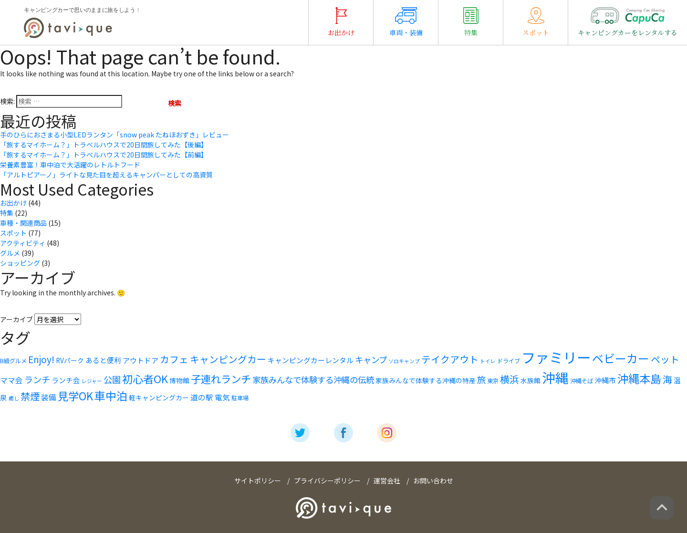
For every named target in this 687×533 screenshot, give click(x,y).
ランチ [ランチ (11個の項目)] (37, 379)
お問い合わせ (433, 480)
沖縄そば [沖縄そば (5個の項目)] (581, 380)
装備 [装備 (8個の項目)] (48, 397)
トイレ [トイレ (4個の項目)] (488, 361)
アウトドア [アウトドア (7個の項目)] (140, 360)
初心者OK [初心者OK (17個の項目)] (145, 378)
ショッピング (20, 263)
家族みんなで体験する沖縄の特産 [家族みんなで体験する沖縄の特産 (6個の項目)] (425, 380)
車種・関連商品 (23, 223)
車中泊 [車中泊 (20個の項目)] (110, 395)
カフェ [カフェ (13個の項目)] (174, 359)
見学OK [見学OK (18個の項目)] (75, 395)
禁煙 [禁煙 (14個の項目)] (30, 396)
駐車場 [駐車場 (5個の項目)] (240, 398)
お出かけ (341, 22)
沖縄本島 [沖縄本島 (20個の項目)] (639, 378)
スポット (536, 22)
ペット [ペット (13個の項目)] (665, 359)
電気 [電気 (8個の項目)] (222, 397)
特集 (471, 22)
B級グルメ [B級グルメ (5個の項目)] (13, 360)
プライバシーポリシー (327, 480)
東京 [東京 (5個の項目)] (493, 380)
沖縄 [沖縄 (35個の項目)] (555, 377)
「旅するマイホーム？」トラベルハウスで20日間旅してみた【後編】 (104, 144)
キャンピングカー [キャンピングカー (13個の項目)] (228, 359)
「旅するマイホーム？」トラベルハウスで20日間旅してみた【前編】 (104, 154)
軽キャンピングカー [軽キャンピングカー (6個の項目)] (159, 397)
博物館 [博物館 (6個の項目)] (179, 380)
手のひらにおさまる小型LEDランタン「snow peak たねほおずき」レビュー (114, 134)
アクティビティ (22, 243)
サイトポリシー (257, 480)
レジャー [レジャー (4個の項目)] (92, 381)
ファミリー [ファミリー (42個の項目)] (556, 357)
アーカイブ (16, 319)
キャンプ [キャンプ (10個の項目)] (371, 360)
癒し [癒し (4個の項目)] (14, 398)
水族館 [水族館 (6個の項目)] (530, 380)
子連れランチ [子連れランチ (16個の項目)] (221, 378)
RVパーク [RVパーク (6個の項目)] (70, 360)
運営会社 (387, 480)
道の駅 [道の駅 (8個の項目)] (201, 397)
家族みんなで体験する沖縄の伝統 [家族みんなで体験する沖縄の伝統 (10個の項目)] (313, 380)
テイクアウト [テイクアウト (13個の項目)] (450, 359)
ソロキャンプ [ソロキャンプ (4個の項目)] (404, 361)
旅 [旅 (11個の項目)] (481, 379)
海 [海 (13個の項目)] (667, 379)
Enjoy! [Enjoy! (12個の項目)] (41, 359)
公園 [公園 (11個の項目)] (112, 379)
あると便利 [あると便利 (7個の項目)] (103, 360)
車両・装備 (406, 22)
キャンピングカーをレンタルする (628, 22)
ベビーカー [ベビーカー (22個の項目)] (620, 358)
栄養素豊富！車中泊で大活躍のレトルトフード (70, 164)
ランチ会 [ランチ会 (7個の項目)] (66, 380)
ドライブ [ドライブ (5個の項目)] (508, 360)
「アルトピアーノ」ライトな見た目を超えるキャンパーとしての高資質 (106, 174)
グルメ (10, 253)
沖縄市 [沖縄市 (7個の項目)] (605, 380)
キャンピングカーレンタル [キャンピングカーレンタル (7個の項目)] (311, 360)
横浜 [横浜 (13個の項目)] (509, 379)
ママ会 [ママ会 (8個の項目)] (11, 380)
